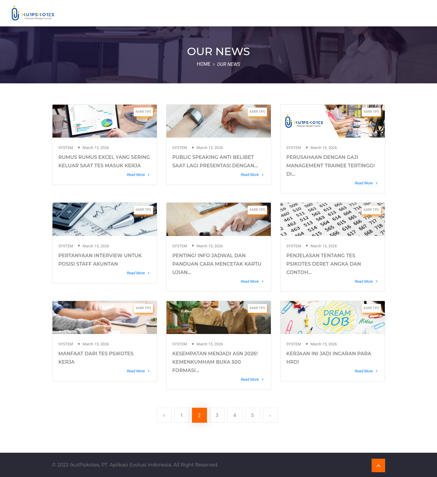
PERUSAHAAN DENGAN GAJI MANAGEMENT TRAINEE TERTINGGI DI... (330, 165)
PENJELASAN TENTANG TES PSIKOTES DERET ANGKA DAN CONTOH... (323, 264)
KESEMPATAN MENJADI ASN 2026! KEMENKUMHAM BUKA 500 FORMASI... (215, 362)
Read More (139, 174)
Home (203, 64)
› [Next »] (270, 415)
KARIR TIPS (143, 111)
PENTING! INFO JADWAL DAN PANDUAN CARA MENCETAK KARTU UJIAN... (217, 264)
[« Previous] (164, 415)
